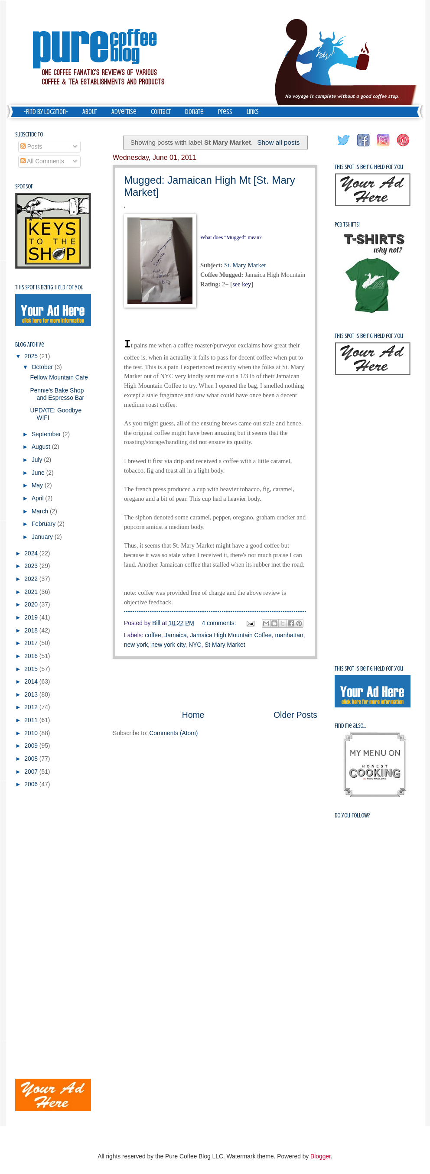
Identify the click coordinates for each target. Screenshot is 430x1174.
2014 (31, 681)
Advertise (124, 112)
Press (225, 112)
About (89, 112)
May (38, 485)
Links (253, 112)
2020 (31, 604)
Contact (161, 112)
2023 (31, 566)
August (42, 447)
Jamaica (175, 635)
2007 (31, 772)
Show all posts (278, 142)
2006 (31, 784)
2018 (31, 630)
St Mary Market (225, 645)
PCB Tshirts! (347, 224)
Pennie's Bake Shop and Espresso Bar (57, 394)
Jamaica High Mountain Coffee (230, 635)
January (43, 537)
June (39, 473)
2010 (31, 733)
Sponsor (24, 186)
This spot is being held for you (49, 287)
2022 (31, 579)
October (43, 367)
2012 (31, 707)
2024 (31, 553)
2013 (31, 694)
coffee (153, 635)
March (41, 511)
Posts (31, 146)
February (44, 524)
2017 (31, 643)
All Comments (42, 161)
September (47, 434)
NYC (195, 645)
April (38, 498)
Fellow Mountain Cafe (59, 377)
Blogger (320, 1156)
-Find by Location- (46, 112)
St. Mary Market (245, 265)
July (38, 460)
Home (193, 715)
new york (136, 645)
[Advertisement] (215, 684)
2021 (31, 592)
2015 (31, 669)
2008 (31, 759)
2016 (31, 656)
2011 (31, 720)
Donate (194, 112)
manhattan (289, 635)
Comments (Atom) (173, 733)
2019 (31, 617)
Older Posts (295, 715)
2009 (31, 746)
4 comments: (220, 623)
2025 (31, 356)
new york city (168, 645)
